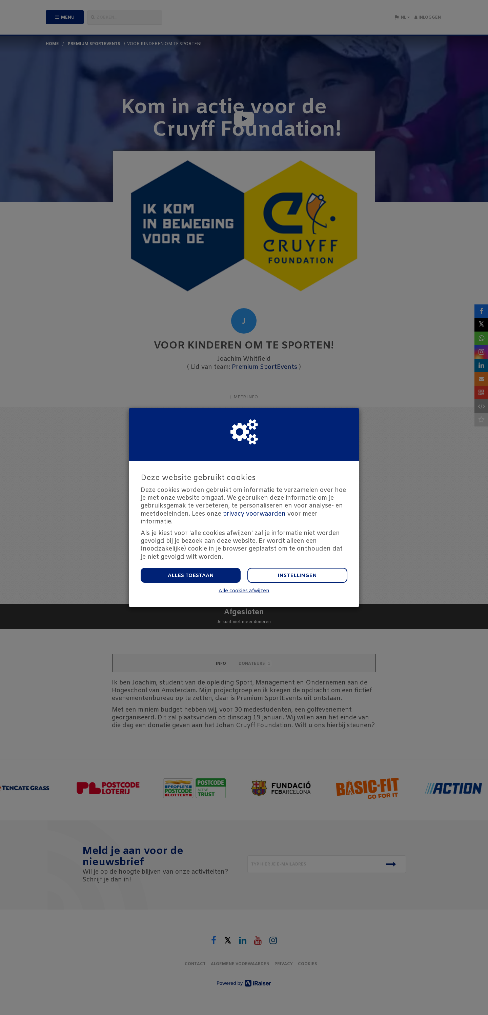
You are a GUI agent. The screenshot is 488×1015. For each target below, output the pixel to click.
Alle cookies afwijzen (244, 591)
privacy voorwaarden (254, 514)
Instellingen (297, 575)
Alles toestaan (191, 575)
